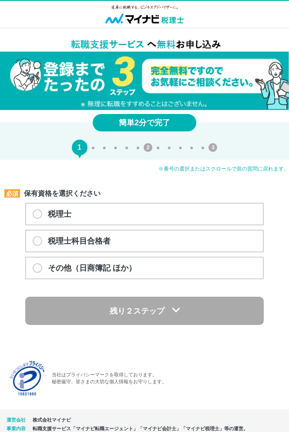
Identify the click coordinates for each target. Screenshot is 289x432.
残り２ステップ (137, 311)
